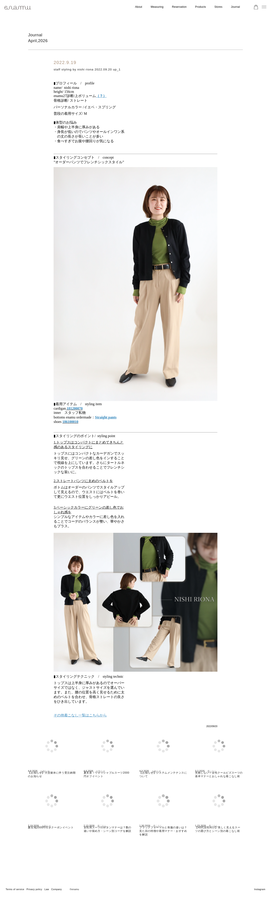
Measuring (157, 6)
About (138, 6)
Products (200, 6)
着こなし (212, 781)
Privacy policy (34, 889)
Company (56, 889)
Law (47, 889)
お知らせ (45, 781)
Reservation (179, 6)
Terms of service (15, 889)
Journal (235, 6)
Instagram (259, 889)
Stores (219, 6)
